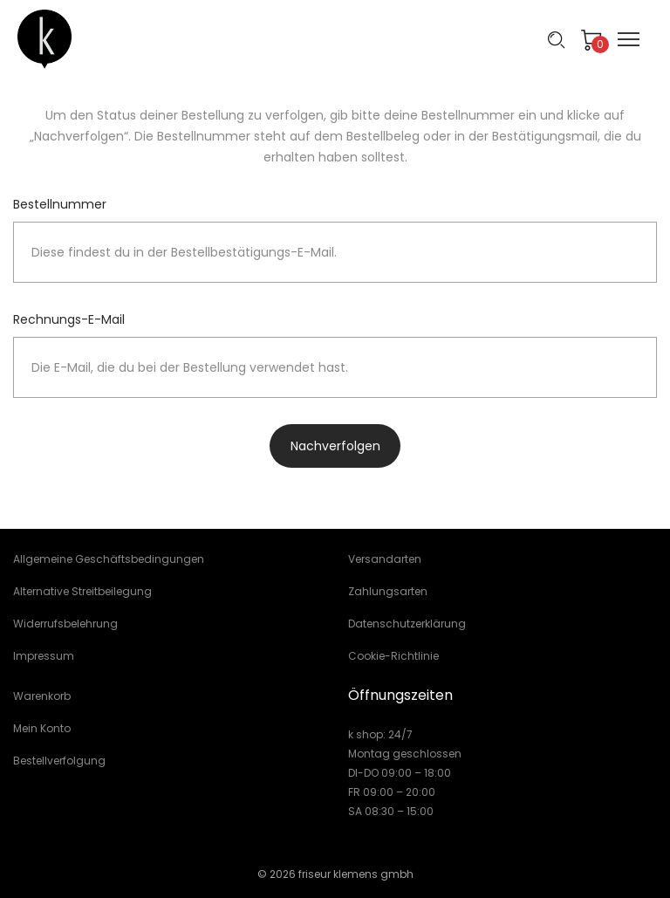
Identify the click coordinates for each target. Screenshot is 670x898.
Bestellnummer (59, 204)
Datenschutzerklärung (407, 623)
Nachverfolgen (335, 446)
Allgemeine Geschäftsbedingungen (108, 559)
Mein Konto (42, 728)
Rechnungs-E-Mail (69, 319)
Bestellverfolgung (59, 760)
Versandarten (384, 559)
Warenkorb (42, 696)
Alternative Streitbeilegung (82, 591)
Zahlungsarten (387, 591)
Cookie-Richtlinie (393, 655)
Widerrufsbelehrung (65, 623)
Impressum (43, 655)
